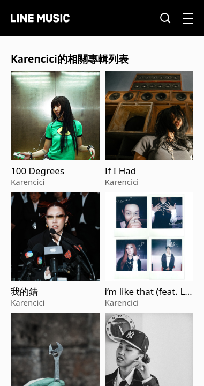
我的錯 (24, 291)
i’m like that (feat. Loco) (148, 291)
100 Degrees (37, 171)
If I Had (121, 171)
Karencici (27, 181)
